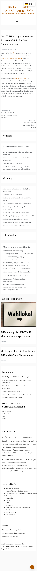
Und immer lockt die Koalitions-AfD (13, 163)
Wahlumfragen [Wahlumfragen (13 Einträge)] (8, 289)
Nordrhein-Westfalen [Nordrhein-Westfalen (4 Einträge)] (8, 265)
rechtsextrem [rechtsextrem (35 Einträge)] (13, 268)
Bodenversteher (6, 411)
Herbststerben (6, 414)
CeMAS (8, 500)
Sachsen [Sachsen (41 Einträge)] (16, 271)
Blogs (3, 416)
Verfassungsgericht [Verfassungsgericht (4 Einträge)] (7, 279)
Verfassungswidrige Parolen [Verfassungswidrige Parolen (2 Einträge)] (8, 287)
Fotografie (5, 418)
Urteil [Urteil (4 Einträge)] (23, 276)
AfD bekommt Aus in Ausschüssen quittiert (15, 219)
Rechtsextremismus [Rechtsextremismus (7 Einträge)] (25, 268)
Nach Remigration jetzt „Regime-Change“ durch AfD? (18, 216)
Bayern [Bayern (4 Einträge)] (21, 247)
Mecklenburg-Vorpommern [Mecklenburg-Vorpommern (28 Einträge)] (13, 262)
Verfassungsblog (10, 496)
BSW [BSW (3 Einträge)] (14, 251)
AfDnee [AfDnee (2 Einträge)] (16, 247)
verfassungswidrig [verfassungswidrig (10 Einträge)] (8, 282)
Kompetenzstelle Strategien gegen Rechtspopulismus (21, 493)
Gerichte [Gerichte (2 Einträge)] (4, 257)
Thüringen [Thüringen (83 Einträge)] (12, 275)
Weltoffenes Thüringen (12, 489)
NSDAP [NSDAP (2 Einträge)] (18, 265)
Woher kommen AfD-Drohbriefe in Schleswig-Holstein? (29, 125)
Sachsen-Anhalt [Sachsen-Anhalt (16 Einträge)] (25, 272)
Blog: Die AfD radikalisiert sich (18, 9)
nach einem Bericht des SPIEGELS (11, 58)
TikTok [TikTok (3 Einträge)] (19, 276)
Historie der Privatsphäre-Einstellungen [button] (13, 533)
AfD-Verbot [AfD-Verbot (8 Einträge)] (11, 247)
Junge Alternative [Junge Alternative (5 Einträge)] (26, 257)
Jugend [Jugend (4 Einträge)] (19, 257)
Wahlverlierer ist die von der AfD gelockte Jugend (17, 222)
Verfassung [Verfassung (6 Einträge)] (28, 276)
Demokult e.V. (10, 505)
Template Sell (5, 549)
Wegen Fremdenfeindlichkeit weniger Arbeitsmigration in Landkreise (9, 115)
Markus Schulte (13, 49)
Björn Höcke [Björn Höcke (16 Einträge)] (27, 247)
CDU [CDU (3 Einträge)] (15, 254)
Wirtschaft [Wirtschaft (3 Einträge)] (15, 289)
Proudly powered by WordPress (10, 546)
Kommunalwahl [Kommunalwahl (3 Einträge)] (6, 260)
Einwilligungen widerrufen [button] (10, 536)
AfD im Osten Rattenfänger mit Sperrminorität (16, 212)
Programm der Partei (20, 78)
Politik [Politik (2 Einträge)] (28, 265)
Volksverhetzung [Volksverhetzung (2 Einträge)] (18, 287)
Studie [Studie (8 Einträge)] (5, 276)
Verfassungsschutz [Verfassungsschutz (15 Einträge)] (19, 279)
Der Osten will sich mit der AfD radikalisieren (16, 226)
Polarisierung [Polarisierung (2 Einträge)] (23, 265)
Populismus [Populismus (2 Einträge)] (5, 268)
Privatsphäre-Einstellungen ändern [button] (12, 530)
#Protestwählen (10, 515)
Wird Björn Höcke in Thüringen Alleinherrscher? (17, 204)
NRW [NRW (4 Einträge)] (15, 265)
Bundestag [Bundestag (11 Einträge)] (19, 251)
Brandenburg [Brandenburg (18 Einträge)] (7, 250)
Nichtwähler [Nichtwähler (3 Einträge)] (27, 263)
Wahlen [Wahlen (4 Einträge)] (24, 287)
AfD (2, 33)
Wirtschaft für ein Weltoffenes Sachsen (17, 491)
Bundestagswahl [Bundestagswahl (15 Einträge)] (8, 254)
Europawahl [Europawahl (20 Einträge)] (28, 253)
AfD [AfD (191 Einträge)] (5, 247)
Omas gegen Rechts (11, 512)
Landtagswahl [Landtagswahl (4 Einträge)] (13, 260)
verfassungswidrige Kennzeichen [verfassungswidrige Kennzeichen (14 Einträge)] (14, 284)
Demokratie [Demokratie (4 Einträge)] (20, 254)
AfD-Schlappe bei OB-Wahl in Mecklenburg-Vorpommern (19, 377)
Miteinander (9, 498)
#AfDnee (8, 503)
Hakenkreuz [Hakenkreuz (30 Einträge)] (12, 256)
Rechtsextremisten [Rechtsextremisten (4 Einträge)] (7, 272)
